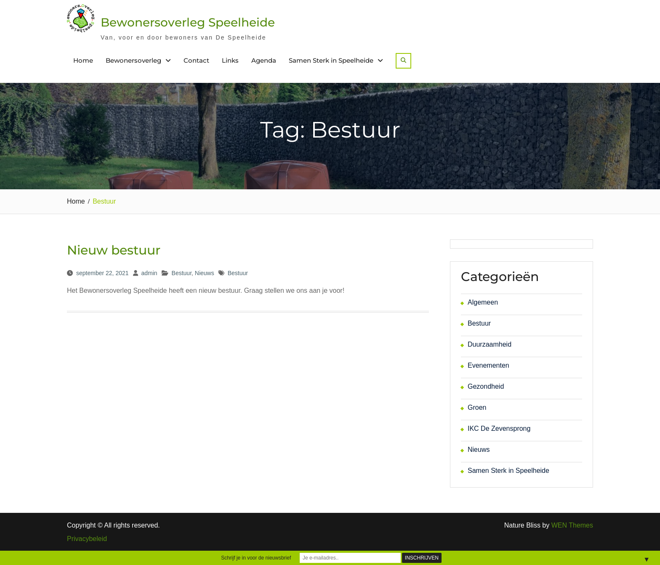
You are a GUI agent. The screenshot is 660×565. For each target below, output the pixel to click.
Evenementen (488, 365)
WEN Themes (572, 525)
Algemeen (483, 302)
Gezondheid (486, 386)
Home (83, 60)
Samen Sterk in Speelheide (331, 60)
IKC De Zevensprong (499, 428)
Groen (477, 407)
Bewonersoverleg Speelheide (188, 22)
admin (149, 273)
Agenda (263, 60)
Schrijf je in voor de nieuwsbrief (256, 558)
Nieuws (204, 273)
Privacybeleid (87, 539)
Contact (196, 60)
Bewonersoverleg (133, 60)
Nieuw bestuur (113, 250)
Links (230, 60)
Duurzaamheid (489, 344)
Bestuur (182, 273)
